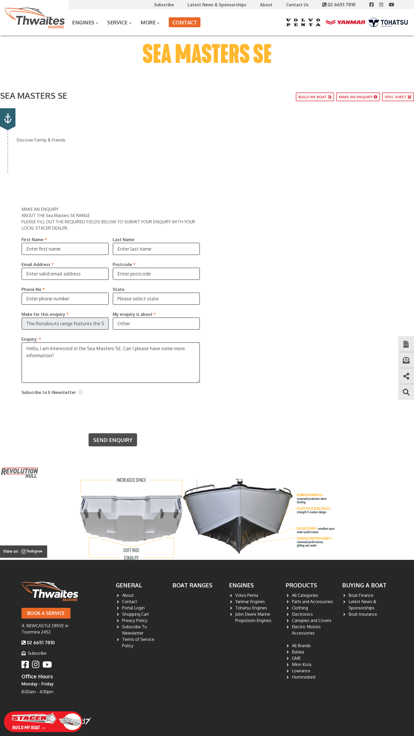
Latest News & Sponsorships (217, 4)
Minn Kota (301, 664)
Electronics (302, 614)
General (129, 585)
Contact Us (297, 4)
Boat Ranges (192, 585)
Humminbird (303, 677)
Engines (83, 22)
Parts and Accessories (312, 601)
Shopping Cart (135, 614)
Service (117, 22)
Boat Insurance (362, 614)
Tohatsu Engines (251, 607)
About (266, 4)
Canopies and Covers (311, 620)
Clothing (300, 607)
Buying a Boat (364, 585)
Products (301, 585)
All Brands (301, 645)
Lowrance (301, 670)
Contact (184, 22)
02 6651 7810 (339, 4)
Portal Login (133, 607)
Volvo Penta (246, 595)
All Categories (305, 595)
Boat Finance (360, 595)
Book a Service (46, 613)
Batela (298, 651)
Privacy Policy (135, 620)
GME (296, 658)
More (148, 22)
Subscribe (164, 4)
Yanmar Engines (250, 601)
